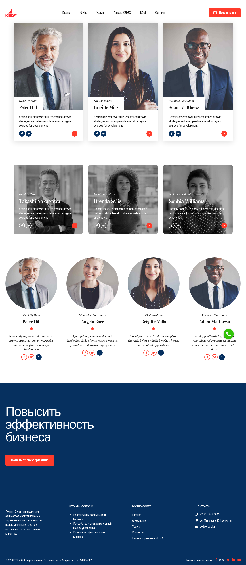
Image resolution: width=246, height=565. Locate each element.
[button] (229, 334)
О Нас (83, 12)
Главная (66, 12)
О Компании (139, 520)
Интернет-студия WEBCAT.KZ (77, 560)
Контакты (160, 12)
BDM (143, 12)
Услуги (100, 12)
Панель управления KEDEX (148, 538)
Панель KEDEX (122, 12)
